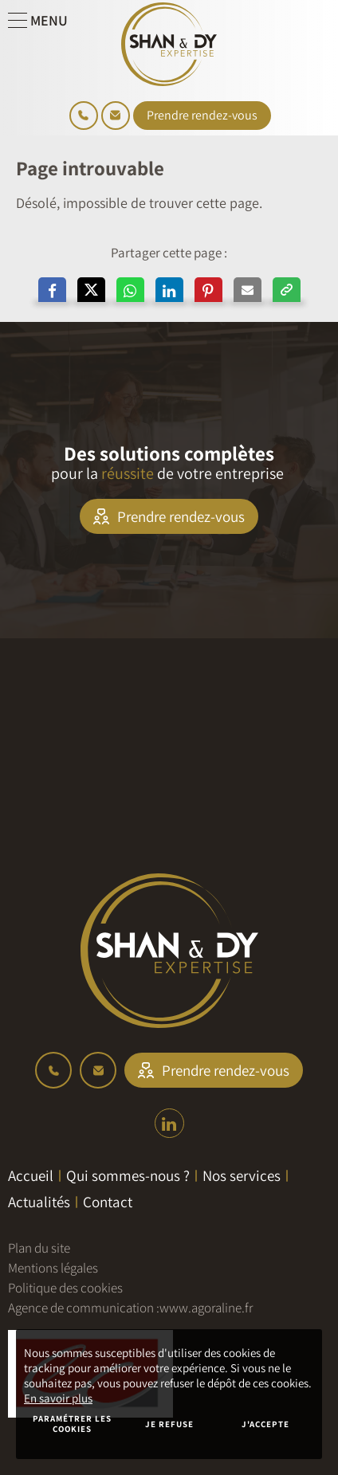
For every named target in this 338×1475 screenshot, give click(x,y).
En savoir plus (58, 1398)
